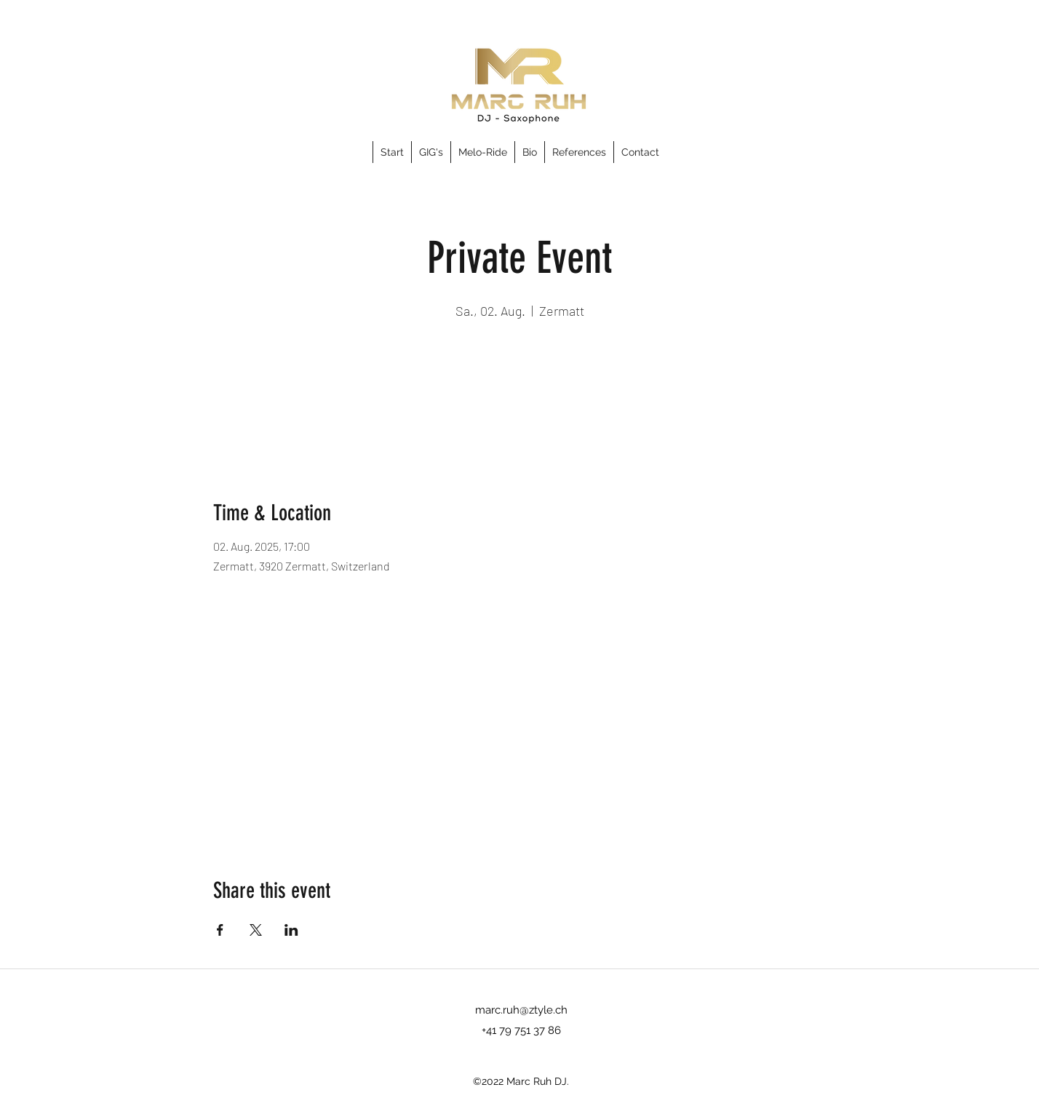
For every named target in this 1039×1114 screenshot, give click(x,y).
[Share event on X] (256, 930)
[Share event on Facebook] (220, 930)
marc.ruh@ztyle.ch (521, 1009)
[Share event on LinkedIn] (291, 930)
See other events (520, 392)
